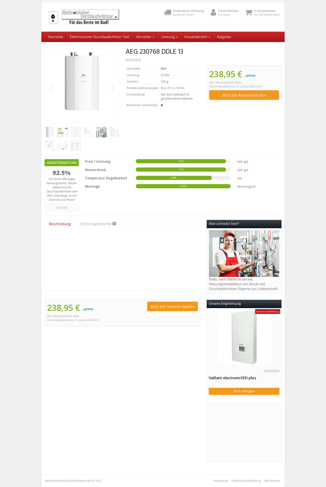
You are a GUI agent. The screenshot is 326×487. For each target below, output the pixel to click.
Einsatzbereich (197, 37)
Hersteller (145, 37)
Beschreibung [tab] (60, 224)
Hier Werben (272, 481)
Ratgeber (224, 37)
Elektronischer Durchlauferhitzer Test (99, 37)
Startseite (55, 37)
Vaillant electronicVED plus (232, 377)
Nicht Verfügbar (244, 391)
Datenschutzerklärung (246, 481)
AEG (163, 69)
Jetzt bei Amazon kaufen (244, 95)
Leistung (169, 37)
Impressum (220, 481)
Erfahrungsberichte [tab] (98, 224)
